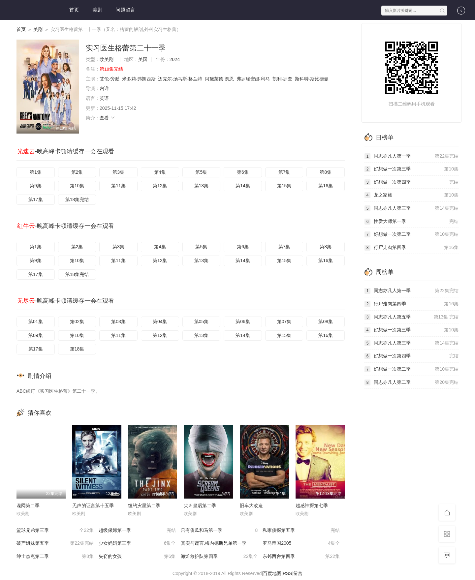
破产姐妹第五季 (55, 543)
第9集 (36, 185)
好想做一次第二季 (411, 234)
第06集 (243, 321)
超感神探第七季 (312, 505)
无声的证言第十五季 (93, 505)
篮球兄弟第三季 (55, 530)
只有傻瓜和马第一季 (219, 530)
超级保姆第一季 (137, 530)
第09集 (35, 335)
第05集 (201, 321)
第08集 (325, 321)
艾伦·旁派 (109, 78)
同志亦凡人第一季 (411, 156)
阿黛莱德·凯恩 (219, 78)
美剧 (97, 10)
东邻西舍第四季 (301, 556)
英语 (104, 98)
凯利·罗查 (282, 78)
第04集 (160, 321)
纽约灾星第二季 (144, 505)
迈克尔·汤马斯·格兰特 (180, 78)
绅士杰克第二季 (55, 556)
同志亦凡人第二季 (411, 382)
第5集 (201, 172)
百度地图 (272, 573)
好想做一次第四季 (411, 182)
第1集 (36, 172)
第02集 (77, 321)
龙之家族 (411, 195)
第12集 (160, 185)
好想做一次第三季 (411, 169)
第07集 (284, 321)
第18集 (77, 348)
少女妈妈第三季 (137, 543)
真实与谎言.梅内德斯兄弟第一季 (214, 543)
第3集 (118, 172)
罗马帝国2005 (301, 543)
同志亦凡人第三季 (411, 208)
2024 (175, 59)
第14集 (243, 185)
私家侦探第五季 (301, 530)
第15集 (284, 185)
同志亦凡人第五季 (411, 317)
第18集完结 (77, 199)
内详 (104, 88)
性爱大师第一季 (411, 221)
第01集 (35, 321)
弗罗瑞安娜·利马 (253, 78)
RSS (287, 573)
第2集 (77, 172)
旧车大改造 (251, 505)
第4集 (160, 172)
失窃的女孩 (137, 556)
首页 (74, 10)
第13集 (201, 185)
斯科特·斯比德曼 (312, 78)
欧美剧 (106, 59)
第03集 (118, 321)
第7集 (284, 172)
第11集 (118, 185)
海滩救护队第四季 (219, 556)
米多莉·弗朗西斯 (139, 78)
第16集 (325, 185)
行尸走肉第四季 (411, 247)
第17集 (35, 199)
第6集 (243, 172)
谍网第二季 (28, 505)
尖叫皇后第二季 (200, 505)
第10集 (77, 185)
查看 (107, 117)
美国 (142, 59)
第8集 (326, 172)
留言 (297, 573)
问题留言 (125, 10)
